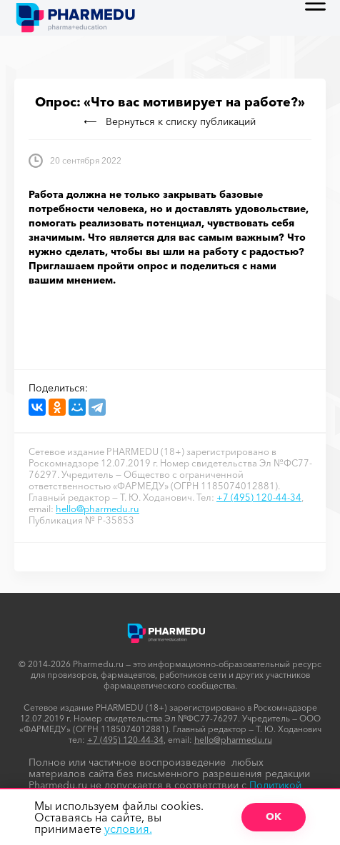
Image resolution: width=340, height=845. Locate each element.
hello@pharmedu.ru (97, 508)
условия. (128, 828)
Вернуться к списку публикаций (170, 121)
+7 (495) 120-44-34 (258, 497)
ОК (273, 816)
